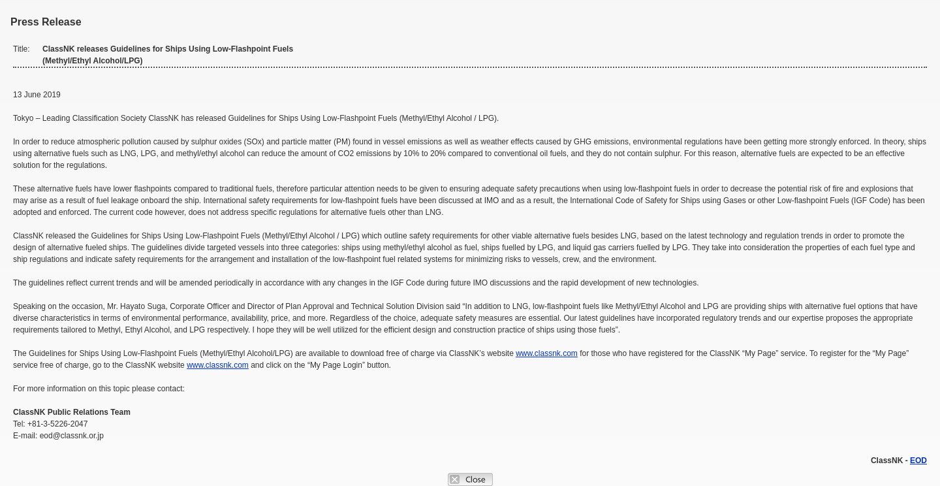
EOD (918, 460)
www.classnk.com (547, 353)
